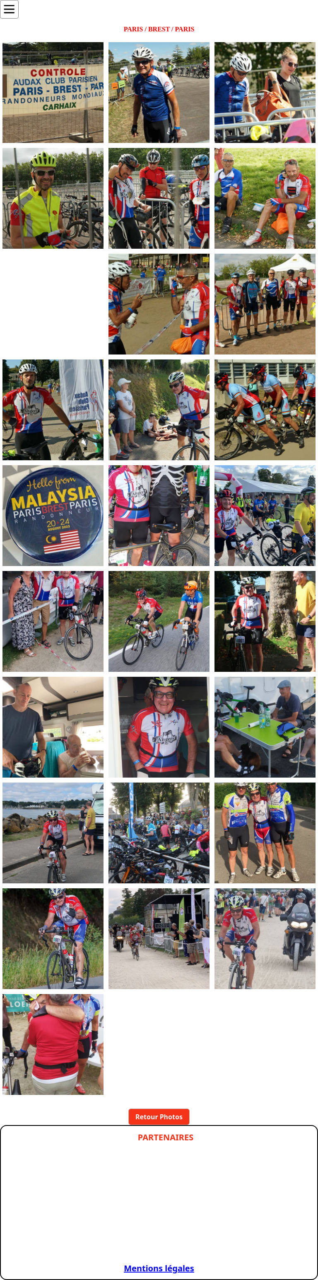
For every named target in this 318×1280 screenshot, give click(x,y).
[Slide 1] (42, 1246)
